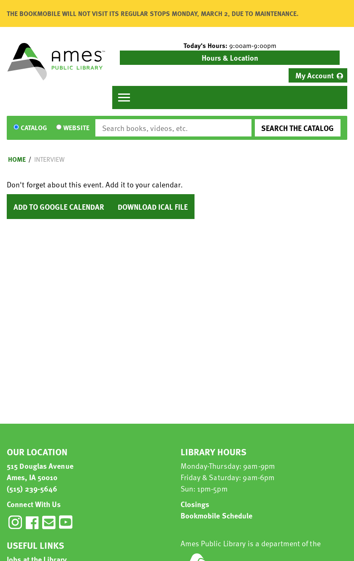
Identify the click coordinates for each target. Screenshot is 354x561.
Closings (195, 504)
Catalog (34, 128)
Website (76, 128)
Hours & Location (230, 57)
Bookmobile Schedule (217, 515)
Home (17, 159)
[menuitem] (318, 75)
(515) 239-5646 (32, 488)
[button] (229, 45)
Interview (49, 159)
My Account (314, 75)
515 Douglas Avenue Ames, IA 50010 (40, 471)
